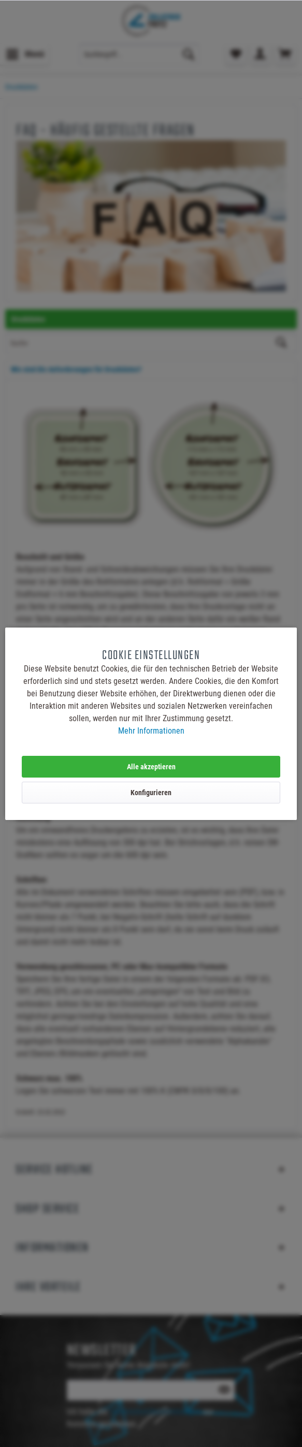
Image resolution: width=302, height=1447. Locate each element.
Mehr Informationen (151, 731)
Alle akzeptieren (151, 767)
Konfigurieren (151, 792)
